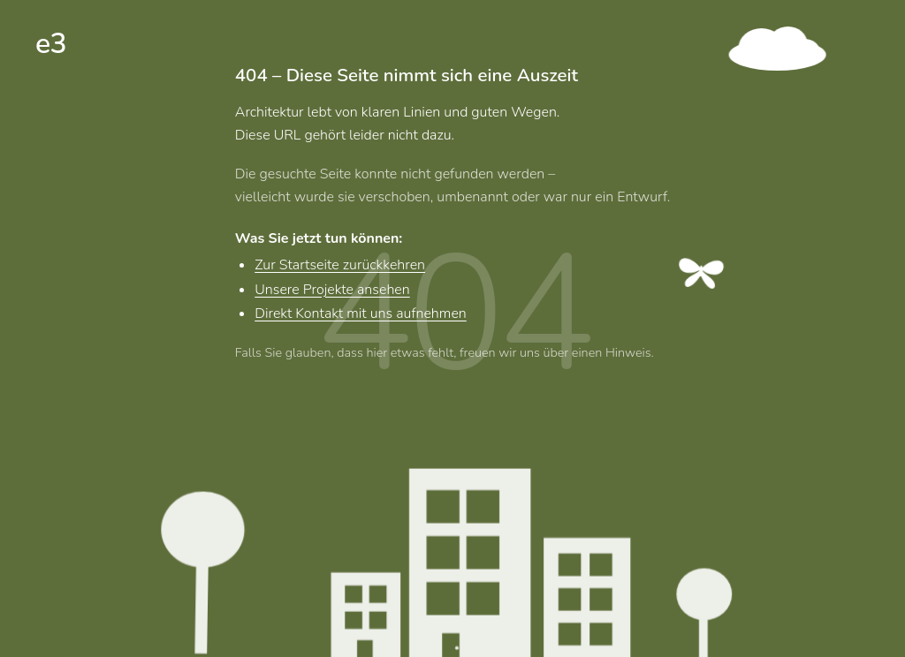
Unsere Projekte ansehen (332, 291)
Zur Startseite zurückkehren (340, 267)
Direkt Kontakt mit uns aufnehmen (361, 316)
